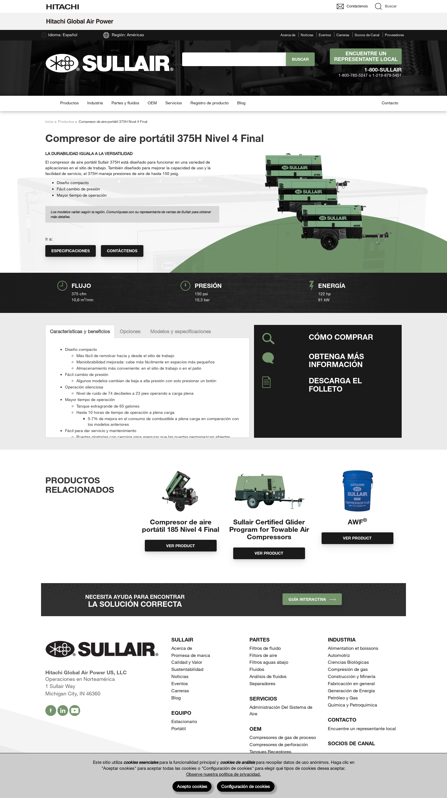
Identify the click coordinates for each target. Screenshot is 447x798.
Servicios (173, 102)
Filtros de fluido (265, 648)
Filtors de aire (263, 655)
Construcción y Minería (351, 676)
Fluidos (256, 669)
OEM (152, 102)
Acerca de (288, 34)
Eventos (325, 34)
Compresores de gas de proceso (282, 737)
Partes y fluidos (125, 102)
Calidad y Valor (186, 662)
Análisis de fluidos (268, 676)
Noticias (307, 34)
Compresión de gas (348, 669)
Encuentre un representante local (366, 56)
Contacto (390, 102)
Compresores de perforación (278, 744)
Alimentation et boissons (353, 648)
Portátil (178, 728)
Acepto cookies (192, 786)
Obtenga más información (336, 360)
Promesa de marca (190, 655)
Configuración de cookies (245, 786)
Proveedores (394, 34)
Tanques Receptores (270, 751)
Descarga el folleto (335, 384)
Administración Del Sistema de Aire (280, 710)
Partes (259, 639)
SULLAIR (182, 639)
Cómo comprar (341, 336)
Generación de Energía (351, 690)
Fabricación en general (351, 683)
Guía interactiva (312, 599)
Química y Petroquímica (352, 704)
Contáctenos (122, 250)
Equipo (181, 713)
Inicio (49, 121)
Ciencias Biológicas (348, 662)
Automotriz (339, 655)
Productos (69, 102)
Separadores (262, 683)
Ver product (180, 545)
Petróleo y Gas (343, 697)
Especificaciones (70, 250)
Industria (95, 102)
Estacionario (184, 721)
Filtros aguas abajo (268, 662)
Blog (241, 102)
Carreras (342, 34)
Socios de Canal (367, 34)
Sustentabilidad (187, 669)
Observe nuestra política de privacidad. (223, 774)
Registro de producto (209, 102)
